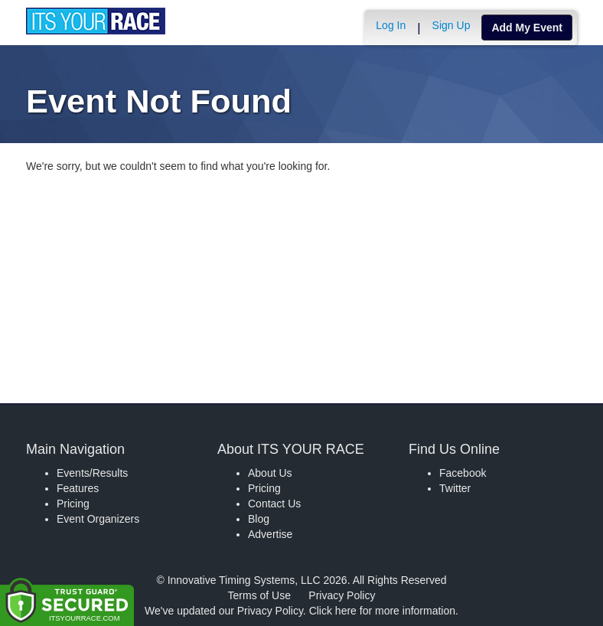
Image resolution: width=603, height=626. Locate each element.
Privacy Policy (341, 595)
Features (78, 488)
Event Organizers (98, 519)
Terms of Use (259, 595)
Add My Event (526, 27)
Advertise (270, 534)
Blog (258, 519)
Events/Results (92, 473)
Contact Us (274, 503)
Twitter (455, 488)
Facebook (462, 473)
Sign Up (451, 25)
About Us (270, 473)
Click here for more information (382, 611)
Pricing (73, 503)
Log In (391, 25)
